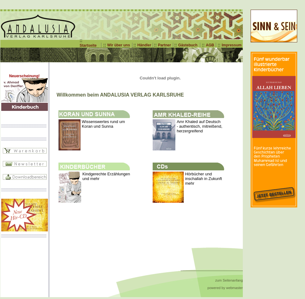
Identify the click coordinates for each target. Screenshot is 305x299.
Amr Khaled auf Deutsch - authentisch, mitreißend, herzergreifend (199, 126)
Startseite (88, 45)
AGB (210, 45)
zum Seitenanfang (229, 280)
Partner (164, 45)
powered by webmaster (225, 288)
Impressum (232, 45)
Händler (144, 45)
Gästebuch (187, 45)
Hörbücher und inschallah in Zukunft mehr (203, 179)
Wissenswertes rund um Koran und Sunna (103, 124)
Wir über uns (118, 45)
